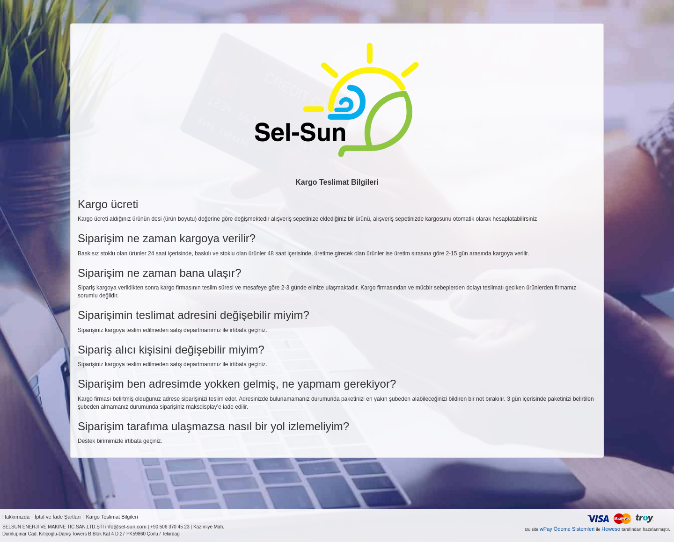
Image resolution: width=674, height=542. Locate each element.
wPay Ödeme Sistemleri (567, 529)
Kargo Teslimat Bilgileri (112, 517)
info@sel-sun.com (126, 526)
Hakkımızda (15, 517)
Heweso (610, 529)
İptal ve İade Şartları (58, 517)
